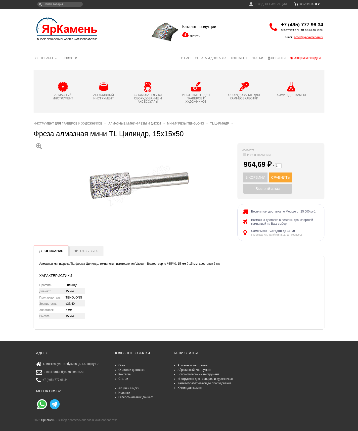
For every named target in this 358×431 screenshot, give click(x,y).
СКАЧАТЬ (194, 36)
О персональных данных (135, 397)
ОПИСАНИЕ (54, 251)
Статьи (257, 58)
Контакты (239, 58)
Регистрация (276, 4)
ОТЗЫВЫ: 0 (89, 251)
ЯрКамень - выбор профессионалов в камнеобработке (67, 28)
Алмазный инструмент (193, 365)
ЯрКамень (48, 420)
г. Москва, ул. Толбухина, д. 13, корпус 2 (276, 234)
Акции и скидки (305, 58)
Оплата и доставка (210, 58)
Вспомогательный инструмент (198, 374)
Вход (256, 4)
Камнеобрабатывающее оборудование (204, 383)
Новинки (277, 58)
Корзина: (307, 4)
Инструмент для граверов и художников (205, 379)
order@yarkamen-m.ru (308, 37)
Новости (69, 58)
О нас (185, 58)
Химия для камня (190, 387)
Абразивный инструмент (194, 370)
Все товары (43, 58)
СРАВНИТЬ (280, 177)
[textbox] (60, 4)
